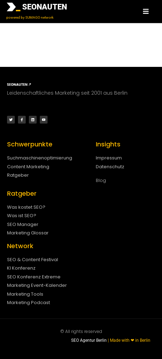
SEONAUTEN (44, 6)
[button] (145, 11)
